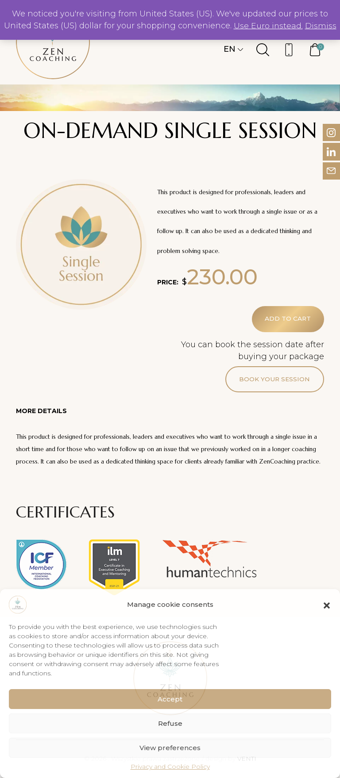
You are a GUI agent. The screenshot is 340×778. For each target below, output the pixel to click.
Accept (170, 699)
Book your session (274, 380)
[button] (326, 604)
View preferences (170, 748)
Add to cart (287, 319)
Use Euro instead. (268, 26)
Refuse (170, 723)
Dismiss (320, 26)
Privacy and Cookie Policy (170, 766)
